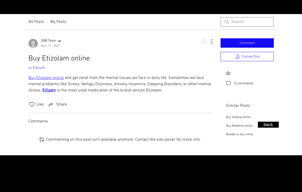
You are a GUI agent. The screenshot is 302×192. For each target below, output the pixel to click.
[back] (268, 125)
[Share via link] (57, 104)
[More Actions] (209, 41)
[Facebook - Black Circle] (296, 7)
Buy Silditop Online (238, 117)
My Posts (58, 21)
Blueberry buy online (239, 134)
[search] (247, 22)
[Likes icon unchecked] (31, 104)
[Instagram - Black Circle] (288, 7)
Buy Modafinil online (239, 126)
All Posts (36, 21)
